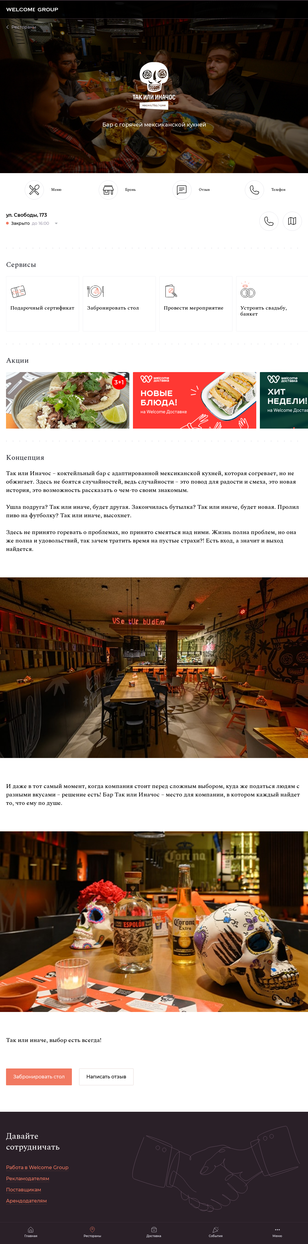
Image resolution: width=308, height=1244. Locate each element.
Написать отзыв (106, 1077)
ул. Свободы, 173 (26, 215)
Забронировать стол (39, 1077)
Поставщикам (23, 1190)
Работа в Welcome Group (37, 1167)
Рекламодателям (27, 1178)
